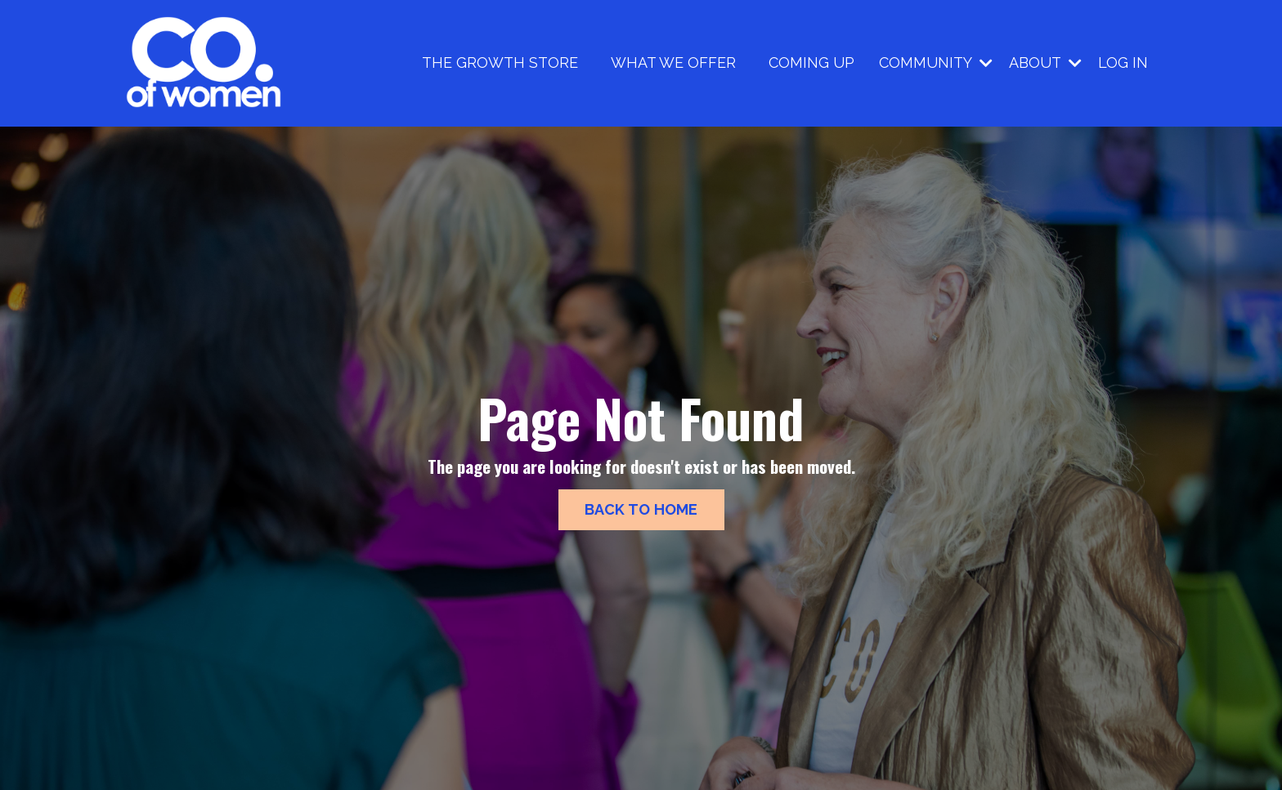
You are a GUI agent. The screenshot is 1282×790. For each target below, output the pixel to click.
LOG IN (1123, 62)
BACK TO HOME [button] (641, 509)
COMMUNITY (936, 62)
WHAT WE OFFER (673, 62)
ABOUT (1045, 62)
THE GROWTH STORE (500, 62)
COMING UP (811, 62)
